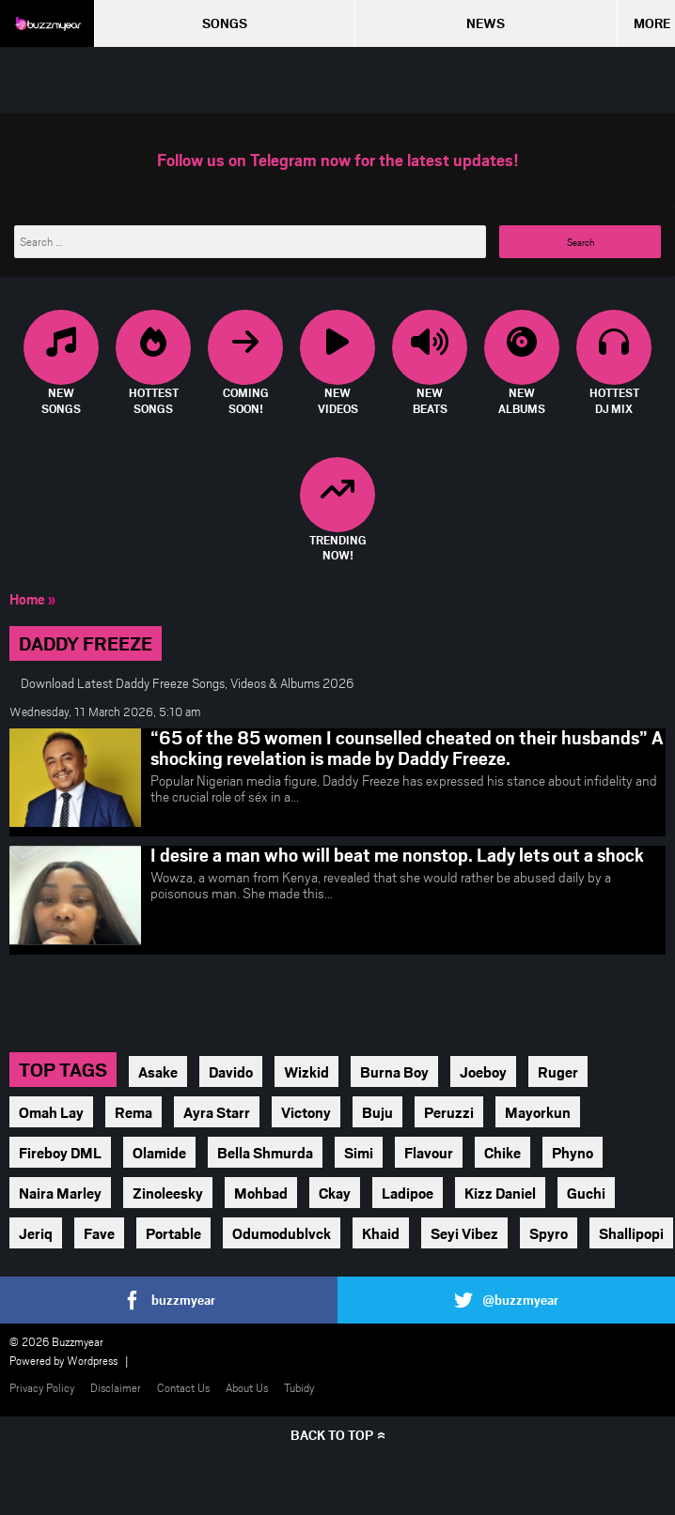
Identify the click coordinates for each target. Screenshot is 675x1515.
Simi (358, 1152)
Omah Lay (51, 1112)
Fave (99, 1233)
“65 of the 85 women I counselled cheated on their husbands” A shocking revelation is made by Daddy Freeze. (407, 747)
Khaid (381, 1233)
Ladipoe (407, 1192)
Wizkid (306, 1071)
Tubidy (299, 1387)
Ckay (335, 1192)
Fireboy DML (60, 1152)
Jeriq (36, 1233)
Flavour (428, 1152)
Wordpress (92, 1360)
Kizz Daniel (500, 1192)
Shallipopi (631, 1233)
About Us (247, 1387)
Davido (231, 1071)
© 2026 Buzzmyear (56, 1341)
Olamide (159, 1152)
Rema (133, 1112)
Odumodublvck (281, 1233)
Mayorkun (538, 1112)
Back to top (331, 1435)
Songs (224, 23)
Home (27, 598)
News (485, 23)
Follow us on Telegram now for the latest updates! (338, 159)
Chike (502, 1152)
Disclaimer (115, 1387)
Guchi (586, 1192)
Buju (377, 1112)
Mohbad (261, 1192)
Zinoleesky (168, 1192)
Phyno (572, 1152)
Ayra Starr (216, 1112)
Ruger (558, 1071)
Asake (158, 1071)
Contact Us (183, 1387)
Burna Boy (394, 1071)
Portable (173, 1233)
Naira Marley (60, 1192)
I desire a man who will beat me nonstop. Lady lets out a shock (397, 854)
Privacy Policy (41, 1387)
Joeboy (483, 1071)
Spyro (548, 1233)
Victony (306, 1112)
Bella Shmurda (265, 1152)
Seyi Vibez (464, 1233)
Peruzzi (449, 1112)
